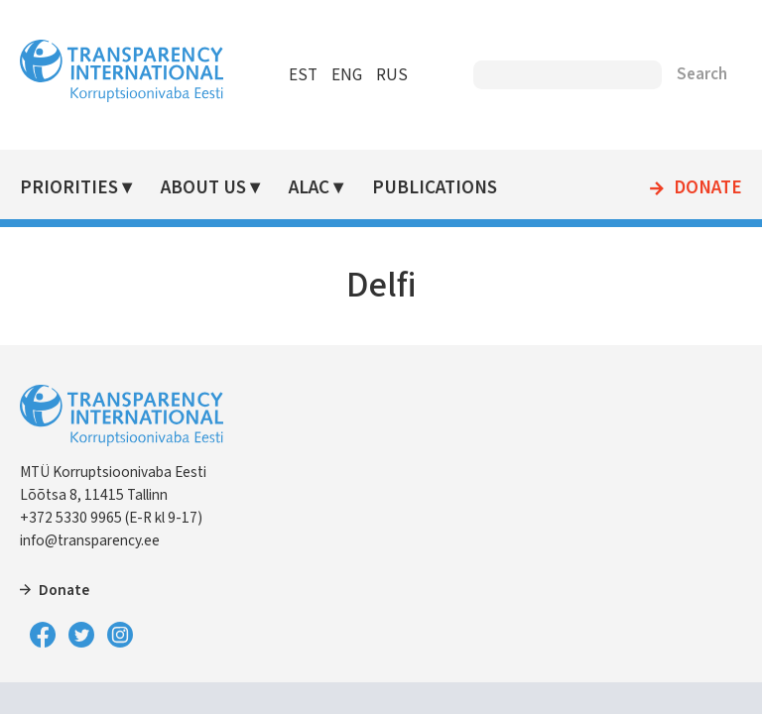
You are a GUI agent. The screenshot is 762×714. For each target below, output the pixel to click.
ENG (346, 75)
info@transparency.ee (90, 540)
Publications (434, 187)
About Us (203, 187)
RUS (392, 75)
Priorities (69, 187)
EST (303, 75)
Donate (708, 188)
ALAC (309, 187)
